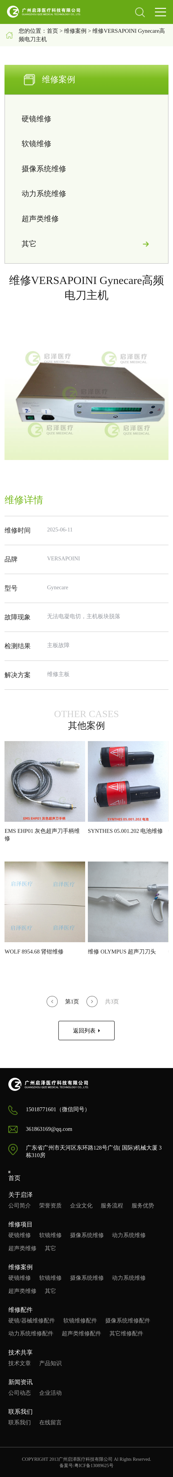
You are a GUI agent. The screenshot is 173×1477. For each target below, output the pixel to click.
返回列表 (86, 1031)
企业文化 (81, 1205)
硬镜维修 (86, 118)
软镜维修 (86, 143)
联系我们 (19, 1422)
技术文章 (19, 1363)
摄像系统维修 (86, 168)
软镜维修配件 (80, 1320)
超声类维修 (86, 218)
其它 (86, 243)
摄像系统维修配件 (127, 1320)
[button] (52, 1001)
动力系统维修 (86, 193)
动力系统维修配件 (30, 1333)
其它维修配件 (126, 1333)
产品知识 (50, 1363)
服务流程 (112, 1205)
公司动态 (19, 1393)
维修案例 (75, 31)
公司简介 (19, 1205)
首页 (52, 31)
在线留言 (50, 1422)
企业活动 (50, 1393)
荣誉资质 (50, 1205)
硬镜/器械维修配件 (31, 1320)
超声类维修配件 (81, 1333)
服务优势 (143, 1205)
